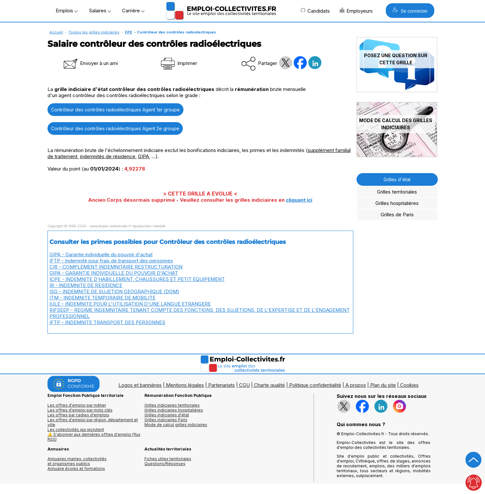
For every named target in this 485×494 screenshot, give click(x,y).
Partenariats (221, 385)
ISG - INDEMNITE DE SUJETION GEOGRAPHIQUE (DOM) (114, 291)
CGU (244, 385)
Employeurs (356, 10)
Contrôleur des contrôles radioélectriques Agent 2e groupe (115, 128)
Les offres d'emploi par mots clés (80, 410)
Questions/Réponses (164, 463)
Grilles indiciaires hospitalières (173, 410)
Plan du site (383, 385)
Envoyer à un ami (90, 63)
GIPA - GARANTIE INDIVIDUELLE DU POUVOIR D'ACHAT (113, 273)
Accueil (56, 32)
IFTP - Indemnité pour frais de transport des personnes (111, 261)
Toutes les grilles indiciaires (94, 32)
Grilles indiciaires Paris (165, 419)
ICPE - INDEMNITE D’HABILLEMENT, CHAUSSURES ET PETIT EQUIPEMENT (137, 279)
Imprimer (178, 63)
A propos (355, 385)
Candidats (315, 10)
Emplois (67, 10)
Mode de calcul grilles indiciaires (175, 424)
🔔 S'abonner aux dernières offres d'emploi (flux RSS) (94, 437)
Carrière (133, 10)
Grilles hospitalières (397, 203)
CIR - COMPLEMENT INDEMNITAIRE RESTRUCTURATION (115, 267)
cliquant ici (299, 200)
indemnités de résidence (107, 156)
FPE (128, 32)
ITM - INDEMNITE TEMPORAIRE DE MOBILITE (102, 298)
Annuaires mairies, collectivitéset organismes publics (77, 461)
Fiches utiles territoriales (167, 458)
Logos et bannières (140, 385)
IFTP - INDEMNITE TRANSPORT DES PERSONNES (107, 322)
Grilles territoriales (397, 192)
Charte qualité (269, 385)
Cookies (409, 385)
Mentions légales (185, 385)
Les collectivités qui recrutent (75, 429)
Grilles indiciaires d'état (166, 414)
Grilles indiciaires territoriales (172, 405)
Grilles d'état (397, 179)
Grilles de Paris (397, 214)
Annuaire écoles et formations (76, 468)
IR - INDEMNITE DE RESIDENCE (85, 285)
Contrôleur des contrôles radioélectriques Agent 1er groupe (115, 109)
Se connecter (410, 10)
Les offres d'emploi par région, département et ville (92, 422)
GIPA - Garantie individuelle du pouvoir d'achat (101, 254)
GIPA (143, 156)
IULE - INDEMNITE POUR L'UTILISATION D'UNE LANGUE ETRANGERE (130, 304)
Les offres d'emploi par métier (76, 405)
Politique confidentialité (315, 385)
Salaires (100, 10)
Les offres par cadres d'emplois (78, 414)
